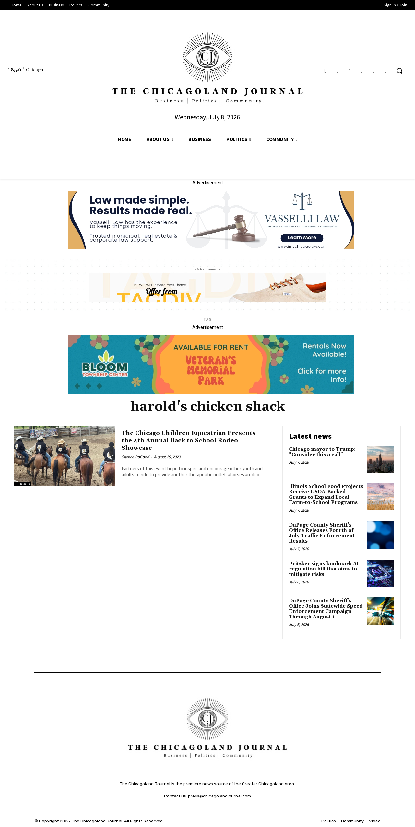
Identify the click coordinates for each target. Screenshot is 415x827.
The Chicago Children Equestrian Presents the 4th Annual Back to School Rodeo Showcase (191, 440)
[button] (399, 70)
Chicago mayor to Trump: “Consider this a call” (322, 452)
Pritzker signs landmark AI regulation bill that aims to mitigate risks (324, 569)
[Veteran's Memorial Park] (211, 392)
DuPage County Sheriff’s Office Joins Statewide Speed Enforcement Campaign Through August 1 (325, 609)
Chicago (23, 484)
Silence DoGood (135, 457)
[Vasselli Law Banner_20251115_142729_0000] (211, 247)
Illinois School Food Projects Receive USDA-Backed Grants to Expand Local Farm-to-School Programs (326, 495)
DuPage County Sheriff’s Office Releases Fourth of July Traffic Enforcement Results (322, 533)
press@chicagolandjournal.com (219, 796)
